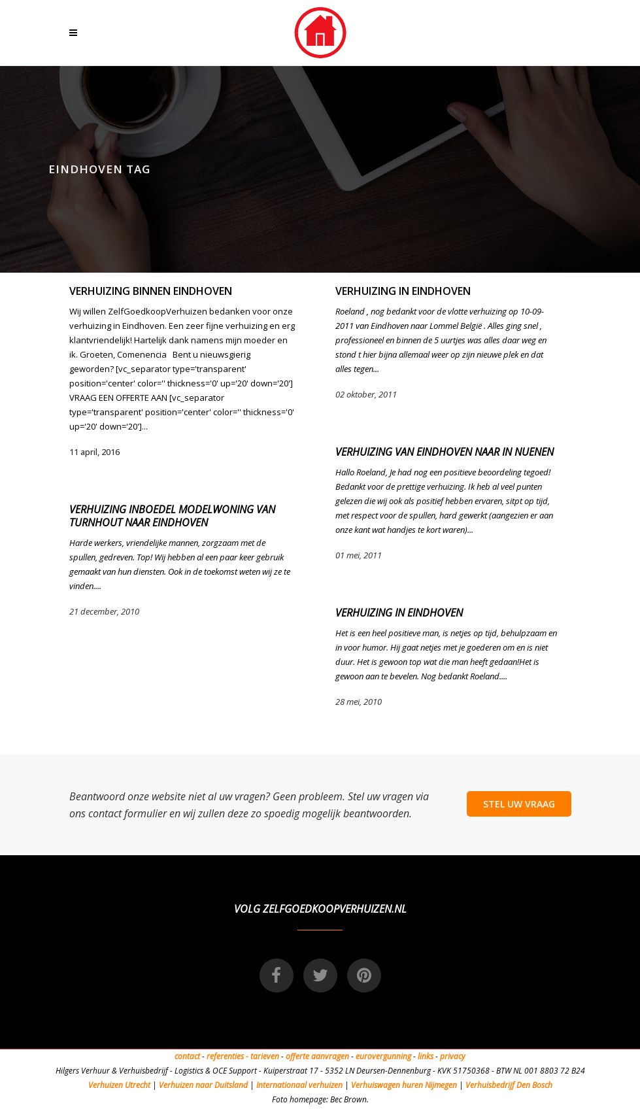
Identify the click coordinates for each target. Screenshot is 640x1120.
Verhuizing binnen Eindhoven (150, 291)
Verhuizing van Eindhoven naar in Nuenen (444, 452)
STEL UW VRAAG (519, 804)
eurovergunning (383, 1056)
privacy (452, 1056)
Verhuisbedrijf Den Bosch (508, 1085)
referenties (225, 1056)
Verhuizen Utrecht (119, 1085)
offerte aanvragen (317, 1056)
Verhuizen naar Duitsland (203, 1085)
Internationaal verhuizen (300, 1085)
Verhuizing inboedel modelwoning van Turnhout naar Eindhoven (172, 516)
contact (187, 1056)
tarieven (264, 1056)
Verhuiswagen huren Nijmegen (404, 1085)
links (425, 1056)
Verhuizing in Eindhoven (403, 291)
